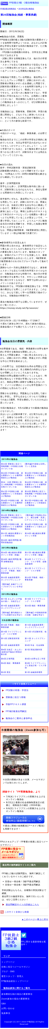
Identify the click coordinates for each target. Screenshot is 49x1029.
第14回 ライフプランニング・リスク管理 (11, 633)
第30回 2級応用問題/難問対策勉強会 (11, 541)
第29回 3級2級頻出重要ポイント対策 (35, 534)
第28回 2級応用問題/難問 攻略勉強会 (11, 560)
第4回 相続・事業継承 (10, 663)
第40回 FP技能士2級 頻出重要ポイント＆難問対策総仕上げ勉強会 (36, 484)
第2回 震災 (6, 672)
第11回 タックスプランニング (35, 639)
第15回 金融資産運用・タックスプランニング (35, 626)
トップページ (8, 962)
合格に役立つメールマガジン (15, 967)
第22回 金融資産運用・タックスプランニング (11, 578)
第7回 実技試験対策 (33, 650)
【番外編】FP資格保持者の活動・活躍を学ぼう (36, 613)
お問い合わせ (8, 1008)
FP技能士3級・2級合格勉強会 (24, 2)
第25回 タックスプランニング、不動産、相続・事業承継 (12, 570)
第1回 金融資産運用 (33, 672)
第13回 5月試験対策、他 (35, 632)
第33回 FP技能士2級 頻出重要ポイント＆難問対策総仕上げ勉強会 (12, 526)
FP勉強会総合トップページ (14, 981)
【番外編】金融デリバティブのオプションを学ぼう (12, 586)
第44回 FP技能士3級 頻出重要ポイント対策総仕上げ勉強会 (36, 475)
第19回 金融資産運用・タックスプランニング (11, 607)
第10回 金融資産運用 (10, 645)
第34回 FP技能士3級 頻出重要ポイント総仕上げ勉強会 (36, 526)
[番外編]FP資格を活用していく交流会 (35, 465)
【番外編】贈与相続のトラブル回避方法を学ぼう (12, 613)
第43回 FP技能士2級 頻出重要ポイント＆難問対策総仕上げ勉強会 (12, 475)
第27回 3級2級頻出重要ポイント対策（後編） (35, 553)
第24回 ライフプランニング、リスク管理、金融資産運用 (35, 561)
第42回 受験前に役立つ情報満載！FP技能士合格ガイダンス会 (12, 466)
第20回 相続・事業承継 (35, 606)
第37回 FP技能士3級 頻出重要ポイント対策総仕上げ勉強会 (36, 502)
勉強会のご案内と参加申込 (19, 718)
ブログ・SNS (8, 971)
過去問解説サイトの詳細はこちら (22, 904)
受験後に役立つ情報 (16, 697)
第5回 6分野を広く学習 (35, 659)
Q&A (3, 1003)
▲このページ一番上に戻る (35, 919)
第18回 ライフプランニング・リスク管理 (35, 600)
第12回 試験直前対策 (10, 638)
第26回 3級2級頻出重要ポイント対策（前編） (11, 553)
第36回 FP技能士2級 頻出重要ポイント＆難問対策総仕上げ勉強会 (12, 502)
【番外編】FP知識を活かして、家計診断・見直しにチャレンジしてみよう (36, 517)
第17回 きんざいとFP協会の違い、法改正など (11, 600)
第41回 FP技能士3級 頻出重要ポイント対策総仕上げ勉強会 (12, 493)
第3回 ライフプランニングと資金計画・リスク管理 (35, 665)
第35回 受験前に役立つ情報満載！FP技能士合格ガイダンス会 (36, 493)
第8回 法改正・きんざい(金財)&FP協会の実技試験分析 (11, 652)
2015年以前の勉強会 (26, 9)
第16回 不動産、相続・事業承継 (11, 626)
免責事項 (5, 1013)
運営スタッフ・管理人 (12, 976)
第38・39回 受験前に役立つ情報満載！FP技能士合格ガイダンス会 (12, 484)
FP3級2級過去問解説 (16, 711)
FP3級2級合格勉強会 (8, 9)
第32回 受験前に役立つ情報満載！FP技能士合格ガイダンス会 (12, 517)
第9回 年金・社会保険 (34, 645)
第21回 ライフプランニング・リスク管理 (35, 569)
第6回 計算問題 (8, 659)
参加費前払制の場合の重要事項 (16, 994)
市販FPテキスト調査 (16, 704)
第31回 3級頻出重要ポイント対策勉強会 (12, 534)
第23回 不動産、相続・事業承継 (35, 578)
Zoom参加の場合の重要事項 (15, 999)
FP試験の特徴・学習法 (17, 690)
